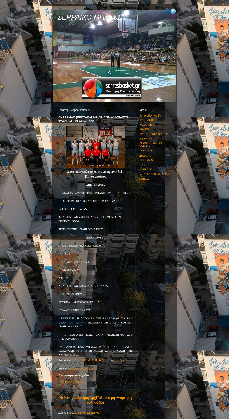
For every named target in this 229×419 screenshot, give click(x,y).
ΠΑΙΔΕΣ (88, 368)
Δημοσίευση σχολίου (73, 381)
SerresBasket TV (150, 115)
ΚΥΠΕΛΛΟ (145, 169)
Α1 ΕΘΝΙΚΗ (146, 120)
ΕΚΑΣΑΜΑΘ (75, 368)
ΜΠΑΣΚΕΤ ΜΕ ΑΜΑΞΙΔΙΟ (154, 174)
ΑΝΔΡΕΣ (144, 129)
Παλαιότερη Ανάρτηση (114, 397)
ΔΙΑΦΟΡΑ (145, 155)
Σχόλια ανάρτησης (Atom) (86, 412)
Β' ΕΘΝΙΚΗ (145, 138)
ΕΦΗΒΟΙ (144, 164)
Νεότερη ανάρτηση (74, 397)
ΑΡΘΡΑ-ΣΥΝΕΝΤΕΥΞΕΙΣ (153, 134)
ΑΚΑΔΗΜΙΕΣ (147, 124)
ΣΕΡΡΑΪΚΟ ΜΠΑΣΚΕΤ (92, 17)
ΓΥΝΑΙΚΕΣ (145, 150)
